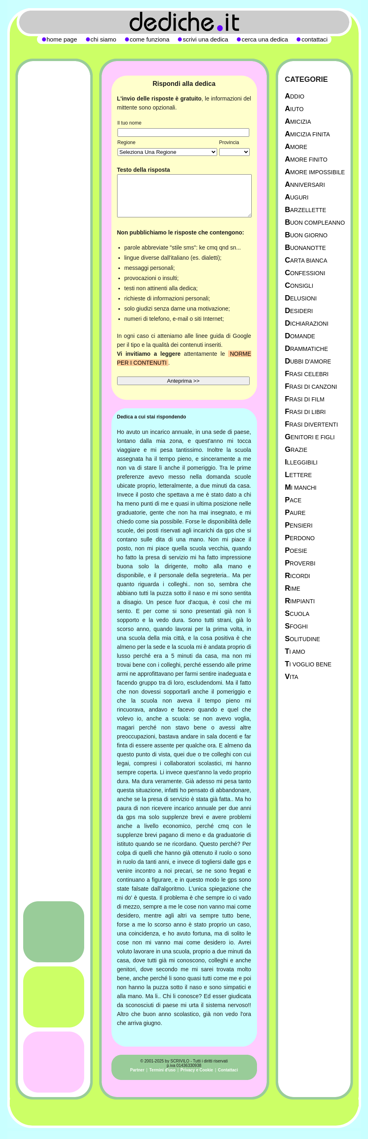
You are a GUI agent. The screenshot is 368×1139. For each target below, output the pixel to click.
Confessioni (305, 273)
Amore (296, 147)
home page (62, 39)
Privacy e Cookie (197, 1070)
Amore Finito (306, 159)
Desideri (299, 311)
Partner (137, 1070)
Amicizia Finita (307, 134)
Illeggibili (301, 462)
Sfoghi (296, 626)
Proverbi (300, 563)
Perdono (300, 538)
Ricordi (297, 576)
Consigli (299, 285)
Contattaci (228, 1070)
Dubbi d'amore (308, 361)
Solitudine (302, 639)
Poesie (296, 550)
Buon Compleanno (315, 222)
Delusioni (301, 298)
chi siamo (103, 39)
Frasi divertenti (311, 424)
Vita (291, 677)
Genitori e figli (310, 437)
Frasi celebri (307, 374)
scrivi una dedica (205, 39)
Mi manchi (301, 487)
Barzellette (306, 210)
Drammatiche (306, 349)
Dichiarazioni (307, 323)
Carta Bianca (306, 260)
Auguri (297, 197)
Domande (300, 336)
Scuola (297, 614)
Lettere (298, 475)
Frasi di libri (305, 412)
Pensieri (299, 525)
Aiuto (294, 109)
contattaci (314, 39)
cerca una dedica (265, 39)
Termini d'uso (162, 1070)
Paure (295, 513)
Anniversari (305, 184)
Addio (295, 96)
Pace (293, 500)
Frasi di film (304, 399)
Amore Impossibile (315, 172)
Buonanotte (305, 248)
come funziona (150, 39)
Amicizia (298, 121)
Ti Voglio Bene (308, 664)
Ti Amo (295, 651)
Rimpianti (300, 601)
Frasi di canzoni (311, 386)
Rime (292, 588)
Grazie (296, 449)
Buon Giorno (306, 235)
